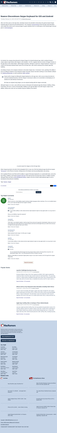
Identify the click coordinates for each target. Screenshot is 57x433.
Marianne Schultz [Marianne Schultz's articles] (15, 361)
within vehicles (26, 73)
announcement (35, 24)
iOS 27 (20, 5)
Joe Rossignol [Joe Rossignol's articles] (15, 351)
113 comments (27, 299)
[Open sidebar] (55, 2)
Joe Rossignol (36, 271)
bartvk (9, 198)
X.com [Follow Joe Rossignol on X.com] (16, 353)
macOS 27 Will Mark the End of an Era (27, 270)
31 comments (3, 185)
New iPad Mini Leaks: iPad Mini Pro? (15, 383)
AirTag (43, 5)
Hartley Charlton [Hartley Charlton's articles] (4, 361)
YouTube (5, 377)
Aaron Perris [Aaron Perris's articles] (14, 370)
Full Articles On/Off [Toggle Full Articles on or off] (11, 426)
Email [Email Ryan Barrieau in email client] (13, 368)
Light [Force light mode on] (25, 426)
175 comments (27, 281)
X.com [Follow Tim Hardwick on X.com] (16, 358)
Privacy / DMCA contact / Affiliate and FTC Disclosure (10, 422)
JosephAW (10, 219)
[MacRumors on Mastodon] (39, 2)
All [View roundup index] (55, 5)
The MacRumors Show (39, 377)
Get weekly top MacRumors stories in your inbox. (28, 189)
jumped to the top (21, 175)
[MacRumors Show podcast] (30, 2)
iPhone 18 (50, 5)
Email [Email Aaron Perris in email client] (13, 373)
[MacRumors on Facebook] (34, 2)
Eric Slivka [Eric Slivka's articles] (14, 346)
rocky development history (20, 177)
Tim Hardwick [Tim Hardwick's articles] (14, 356)
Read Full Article (19, 281)
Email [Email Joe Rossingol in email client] (13, 353)
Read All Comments (28, 262)
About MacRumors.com (8, 336)
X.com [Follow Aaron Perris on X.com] (16, 373)
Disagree (17, 204)
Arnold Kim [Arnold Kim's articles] (3, 346)
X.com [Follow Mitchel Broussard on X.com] (4, 358)
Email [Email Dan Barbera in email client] (2, 368)
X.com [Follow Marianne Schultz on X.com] (16, 363)
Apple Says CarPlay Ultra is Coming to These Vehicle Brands (34, 303)
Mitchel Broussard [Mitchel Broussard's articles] (4, 356)
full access (3, 171)
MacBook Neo (28, 5)
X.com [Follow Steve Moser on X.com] (4, 373)
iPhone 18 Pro (5, 5)
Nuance (5, 181)
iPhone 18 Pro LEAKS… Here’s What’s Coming (17, 406)
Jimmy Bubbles (11, 207)
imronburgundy (11, 230)
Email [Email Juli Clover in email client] (2, 353)
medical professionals (7, 73)
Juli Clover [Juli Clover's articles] (3, 351)
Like (14, 204)
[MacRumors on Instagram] (32, 2)
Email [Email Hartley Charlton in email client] (2, 363)
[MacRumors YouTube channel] (41, 2)
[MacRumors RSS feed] (45, 2)
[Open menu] (1, 2)
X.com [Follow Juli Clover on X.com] (4, 353)
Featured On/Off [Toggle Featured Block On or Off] (4, 426)
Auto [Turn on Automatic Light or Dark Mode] (23, 426)
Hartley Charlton (35, 289)
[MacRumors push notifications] (43, 2)
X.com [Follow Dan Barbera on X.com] (4, 368)
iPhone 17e (36, 5)
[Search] (53, 2)
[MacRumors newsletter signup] (48, 2)
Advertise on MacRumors (8, 340)
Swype (9, 181)
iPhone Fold (13, 5)
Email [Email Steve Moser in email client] (2, 373)
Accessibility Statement (5, 424)
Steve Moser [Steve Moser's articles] (3, 370)
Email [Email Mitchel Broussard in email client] (2, 358)
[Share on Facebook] (54, 185)
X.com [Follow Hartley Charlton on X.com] (4, 363)
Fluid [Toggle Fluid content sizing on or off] (16, 426)
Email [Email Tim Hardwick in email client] (13, 358)
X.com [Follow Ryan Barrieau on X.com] (16, 368)
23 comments (27, 314)
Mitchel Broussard (26, 19)
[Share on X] (51, 185)
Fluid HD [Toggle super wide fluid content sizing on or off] (19, 426)
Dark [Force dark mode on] (27, 426)
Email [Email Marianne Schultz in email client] (13, 363)
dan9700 (10, 238)
